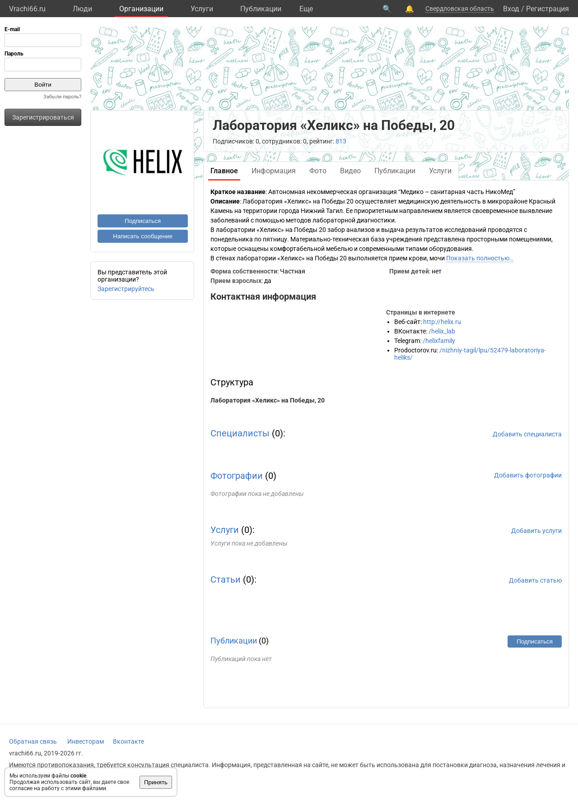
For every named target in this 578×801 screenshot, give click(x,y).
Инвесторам (85, 741)
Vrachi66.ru (27, 9)
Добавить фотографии (528, 475)
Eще (306, 9)
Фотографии (236, 475)
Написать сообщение (142, 236)
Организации (141, 9)
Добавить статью (535, 580)
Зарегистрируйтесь (126, 288)
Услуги (202, 9)
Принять (156, 782)
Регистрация (547, 9)
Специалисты (240, 433)
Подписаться (143, 221)
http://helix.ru (442, 321)
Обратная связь (33, 741)
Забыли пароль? (62, 97)
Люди (82, 9)
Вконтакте (128, 741)
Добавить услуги (536, 530)
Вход (511, 9)
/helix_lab (442, 331)
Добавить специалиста (527, 434)
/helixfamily (439, 340)
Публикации (260, 9)
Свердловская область (459, 8)
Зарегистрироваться (43, 117)
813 (341, 141)
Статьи (225, 579)
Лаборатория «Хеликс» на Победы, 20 (267, 400)
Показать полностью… (479, 258)
